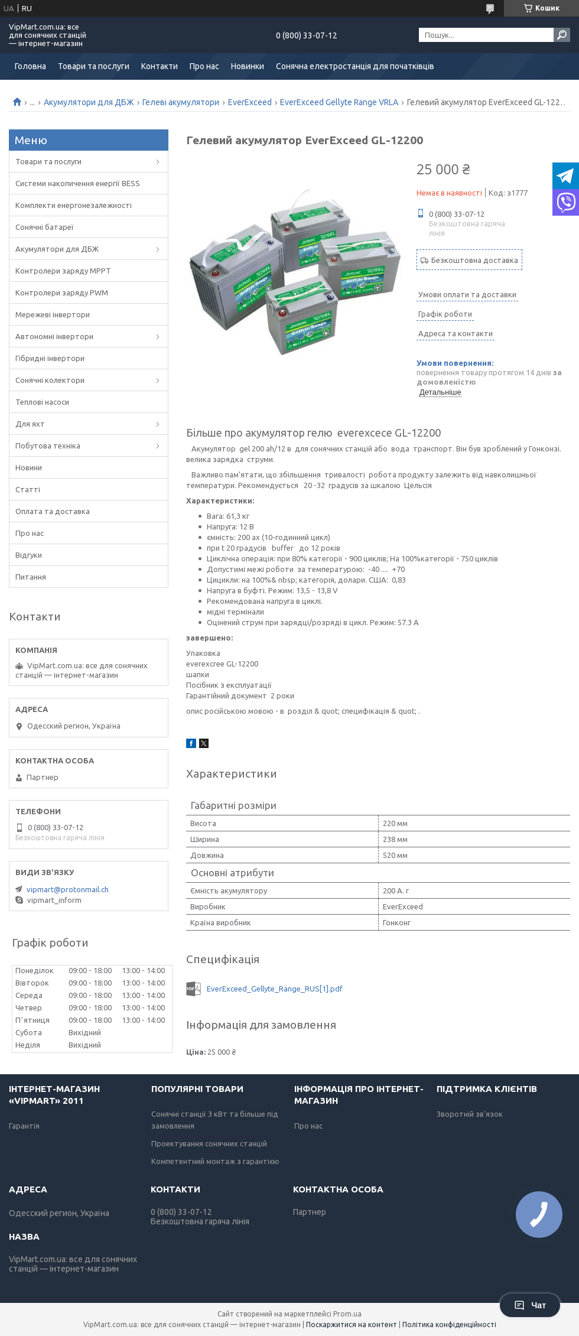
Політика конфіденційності (449, 1324)
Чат (530, 1305)
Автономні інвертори (54, 336)
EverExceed (250, 102)
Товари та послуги (93, 66)
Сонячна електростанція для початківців (355, 66)
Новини (28, 467)
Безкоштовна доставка (474, 260)
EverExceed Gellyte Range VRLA (339, 102)
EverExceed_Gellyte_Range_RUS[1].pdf (275, 988)
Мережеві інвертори (52, 314)
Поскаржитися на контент (351, 1324)
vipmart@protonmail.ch (68, 889)
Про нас (204, 66)
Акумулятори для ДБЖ (89, 102)
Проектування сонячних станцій (209, 1143)
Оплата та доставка (52, 511)
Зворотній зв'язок (470, 1114)
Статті (27, 489)
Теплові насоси (42, 402)
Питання (30, 577)
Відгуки (28, 555)
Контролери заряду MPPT (63, 270)
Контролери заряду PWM (61, 292)
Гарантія (24, 1126)
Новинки (247, 66)
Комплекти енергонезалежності (73, 205)
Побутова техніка (47, 445)
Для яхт (30, 424)
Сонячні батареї (44, 227)
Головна (30, 66)
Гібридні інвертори (49, 358)
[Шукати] (562, 35)
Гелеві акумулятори (180, 102)
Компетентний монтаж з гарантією (215, 1161)
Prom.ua (347, 1314)
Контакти (159, 66)
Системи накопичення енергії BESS (77, 183)
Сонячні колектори (49, 380)
